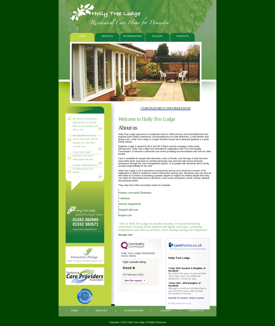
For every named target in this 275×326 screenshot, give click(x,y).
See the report (133, 280)
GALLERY (166, 310)
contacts (182, 36)
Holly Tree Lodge (179, 258)
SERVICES (101, 310)
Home (82, 36)
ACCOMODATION (134, 310)
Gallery (157, 36)
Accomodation (132, 36)
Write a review (196, 298)
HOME (74, 310)
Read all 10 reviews (178, 298)
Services (107, 36)
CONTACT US (196, 310)
